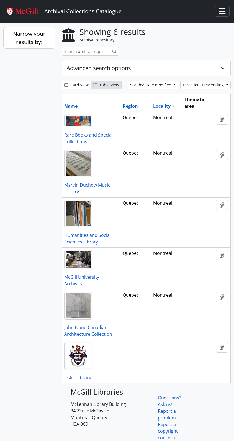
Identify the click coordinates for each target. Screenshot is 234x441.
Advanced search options (98, 68)
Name (71, 106)
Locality (162, 106)
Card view (76, 85)
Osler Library (77, 378)
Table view (106, 85)
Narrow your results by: (29, 38)
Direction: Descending (204, 85)
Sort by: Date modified (151, 85)
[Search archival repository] (86, 51)
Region (130, 106)
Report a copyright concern (168, 431)
